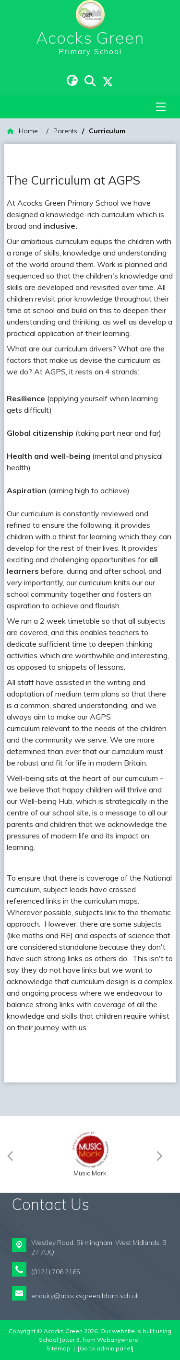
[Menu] (161, 106)
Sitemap (59, 1348)
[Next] (162, 1154)
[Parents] (65, 131)
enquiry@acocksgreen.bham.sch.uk (85, 1295)
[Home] (22, 131)
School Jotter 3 (59, 1339)
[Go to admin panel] (105, 1348)
